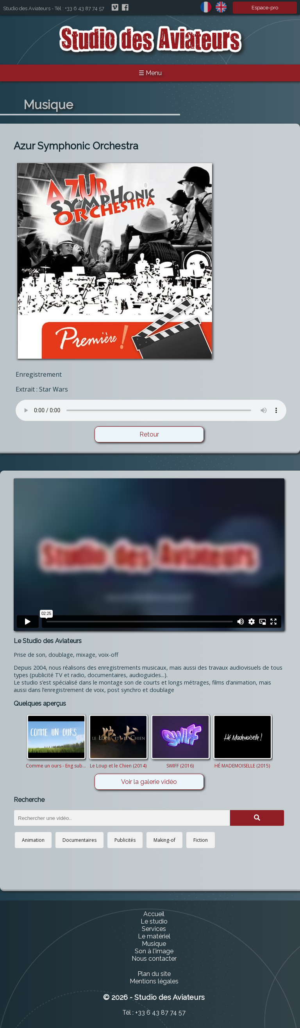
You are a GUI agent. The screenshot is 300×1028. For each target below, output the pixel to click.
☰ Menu (150, 73)
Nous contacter (154, 958)
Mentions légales (154, 981)
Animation (33, 840)
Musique (154, 943)
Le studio (154, 921)
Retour (149, 434)
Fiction (200, 840)
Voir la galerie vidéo (149, 781)
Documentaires (79, 840)
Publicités (125, 840)
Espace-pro (265, 8)
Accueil (153, 914)
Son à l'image (154, 951)
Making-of (164, 840)
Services (154, 929)
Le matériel (154, 936)
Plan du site (154, 974)
